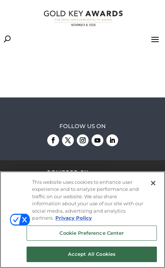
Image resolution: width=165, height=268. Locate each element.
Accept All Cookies (92, 254)
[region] (82, 219)
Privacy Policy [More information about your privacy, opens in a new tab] (73, 218)
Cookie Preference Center (91, 233)
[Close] (153, 183)
